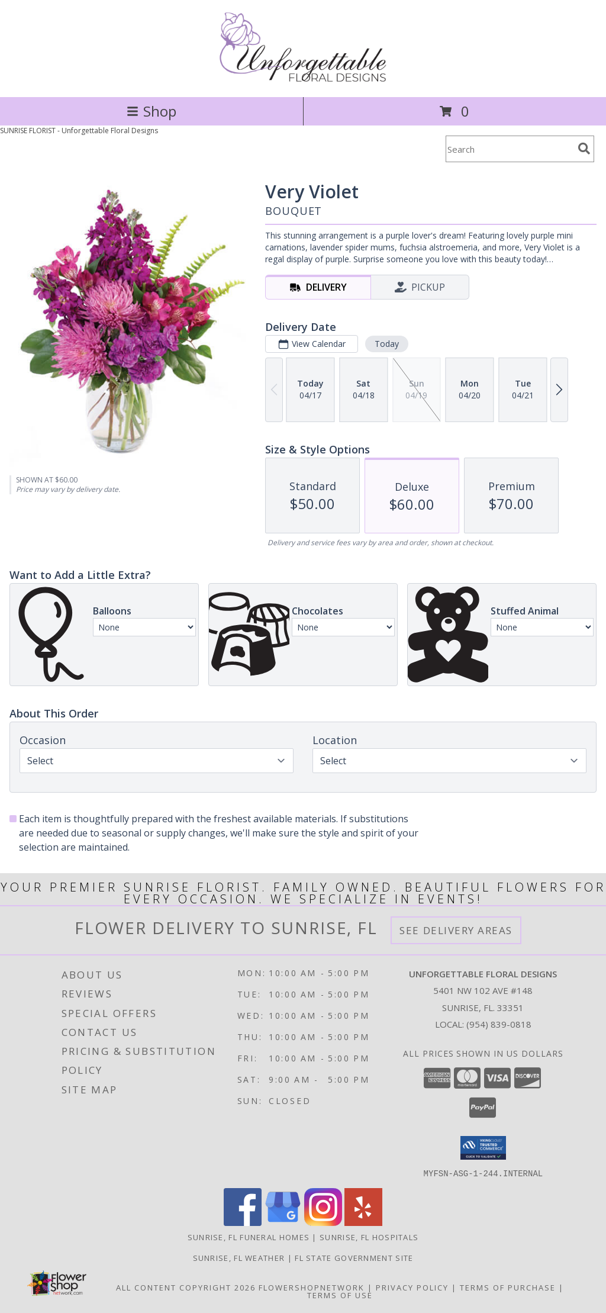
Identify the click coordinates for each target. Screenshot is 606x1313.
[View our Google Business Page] (283, 1222)
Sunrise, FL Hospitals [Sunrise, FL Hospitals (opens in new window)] (369, 1236)
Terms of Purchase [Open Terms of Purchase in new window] (508, 1287)
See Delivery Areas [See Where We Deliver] (455, 930)
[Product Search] (509, 149)
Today (387, 343)
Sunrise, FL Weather (239, 1257)
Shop (151, 111)
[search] (584, 148)
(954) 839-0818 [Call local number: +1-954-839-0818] (498, 1024)
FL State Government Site (354, 1257)
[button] (483, 1148)
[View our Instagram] (323, 1222)
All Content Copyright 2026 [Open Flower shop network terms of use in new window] (186, 1287)
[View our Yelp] (363, 1222)
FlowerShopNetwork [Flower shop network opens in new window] (312, 1287)
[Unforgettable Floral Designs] (303, 79)
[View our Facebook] (243, 1222)
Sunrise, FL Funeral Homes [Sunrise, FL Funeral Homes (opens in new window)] (249, 1236)
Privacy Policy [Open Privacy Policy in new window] (412, 1287)
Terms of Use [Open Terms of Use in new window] (340, 1294)
